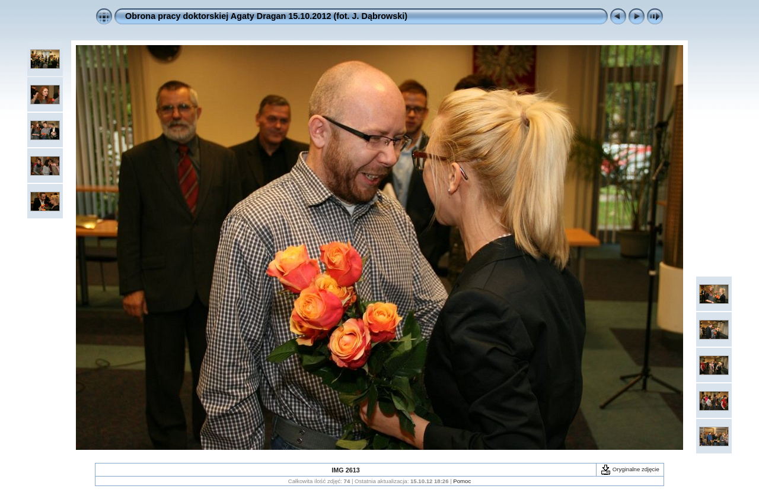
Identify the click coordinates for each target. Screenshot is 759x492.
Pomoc (462, 481)
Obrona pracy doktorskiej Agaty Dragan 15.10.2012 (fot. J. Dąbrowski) (266, 16)
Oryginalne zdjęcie (630, 469)
